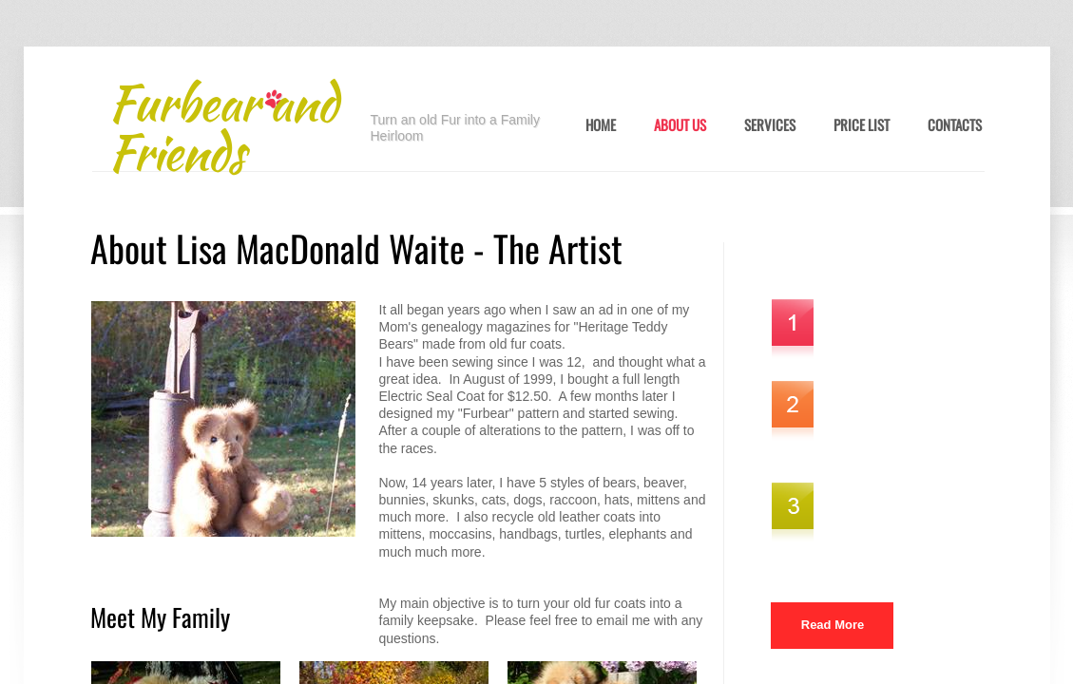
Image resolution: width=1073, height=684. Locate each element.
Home (600, 125)
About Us (680, 125)
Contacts (955, 125)
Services (769, 125)
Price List (861, 125)
